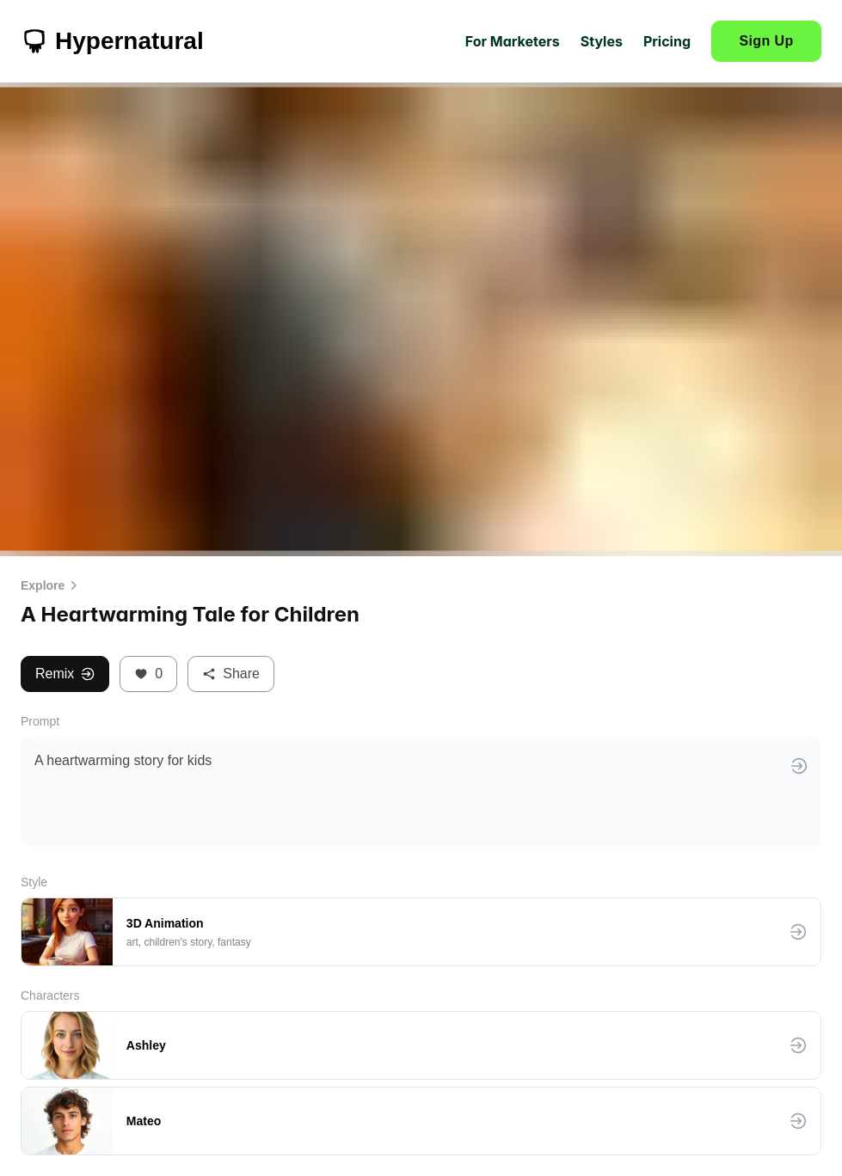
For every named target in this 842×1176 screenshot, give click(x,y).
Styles (602, 41)
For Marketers (512, 41)
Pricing (667, 41)
